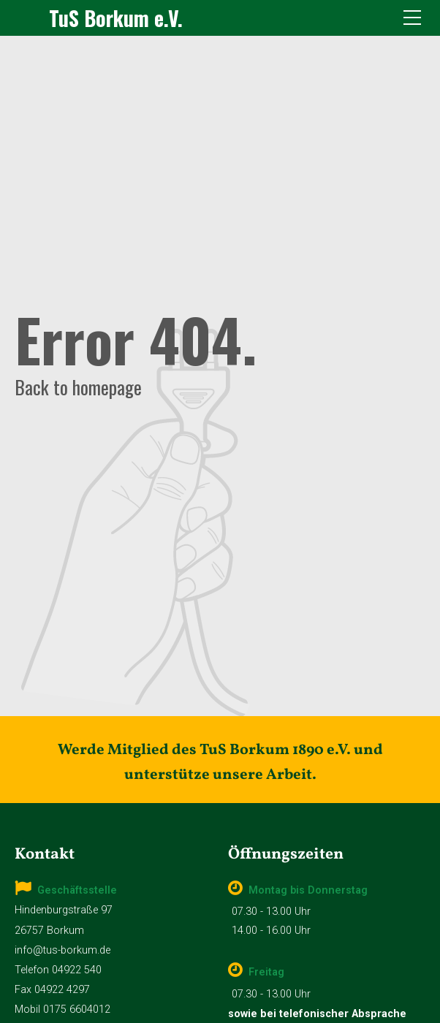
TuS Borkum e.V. (116, 18)
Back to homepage (78, 386)
